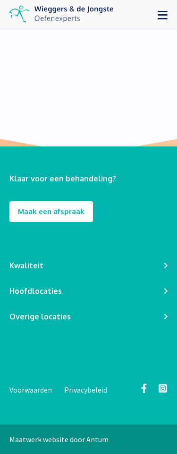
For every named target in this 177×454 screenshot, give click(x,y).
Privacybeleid (85, 389)
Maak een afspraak (51, 212)
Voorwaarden (31, 389)
